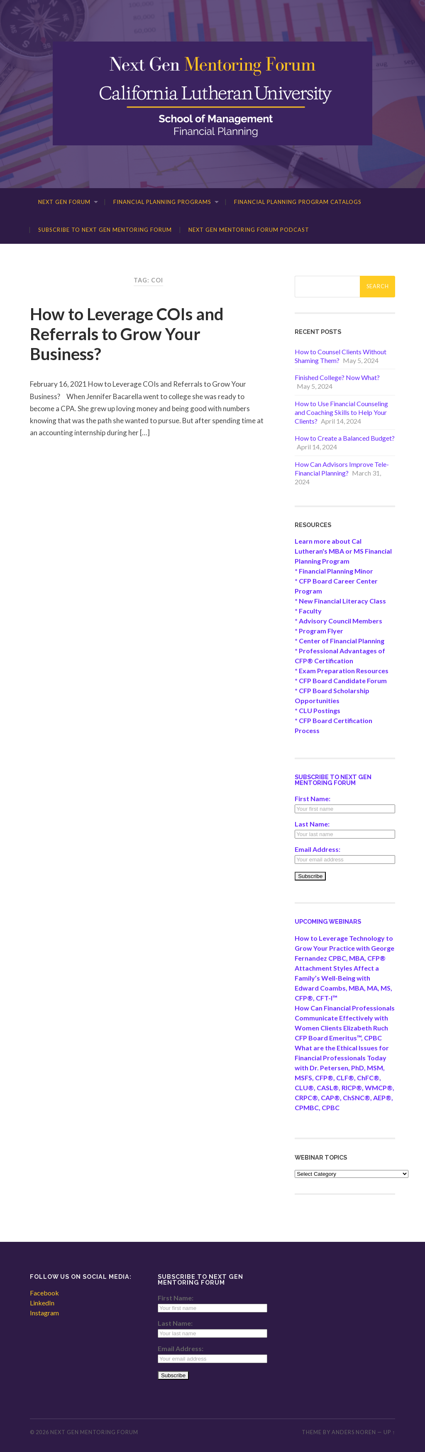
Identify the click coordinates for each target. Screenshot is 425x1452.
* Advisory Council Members (338, 621)
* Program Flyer (319, 631)
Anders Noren (354, 1432)
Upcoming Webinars (328, 921)
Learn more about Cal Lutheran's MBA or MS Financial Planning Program (343, 551)
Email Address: (317, 849)
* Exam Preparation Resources (341, 670)
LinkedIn (42, 1303)
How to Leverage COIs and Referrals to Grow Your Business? (127, 334)
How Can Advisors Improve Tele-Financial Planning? (342, 468)
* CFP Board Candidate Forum (341, 680)
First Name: (312, 798)
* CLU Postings (317, 710)
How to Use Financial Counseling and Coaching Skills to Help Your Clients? (341, 412)
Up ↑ (389, 1432)
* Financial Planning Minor (334, 571)
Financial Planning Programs (162, 202)
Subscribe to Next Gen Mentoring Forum (105, 229)
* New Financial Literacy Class (340, 601)
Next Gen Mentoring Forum (94, 1432)
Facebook (44, 1293)
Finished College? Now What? (337, 377)
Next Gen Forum (64, 202)
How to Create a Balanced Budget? (345, 438)
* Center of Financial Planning (339, 641)
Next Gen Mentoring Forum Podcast (248, 229)
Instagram (44, 1313)
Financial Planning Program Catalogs (297, 202)
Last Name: (312, 824)
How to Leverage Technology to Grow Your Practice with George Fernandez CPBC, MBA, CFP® (344, 948)
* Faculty (308, 611)
